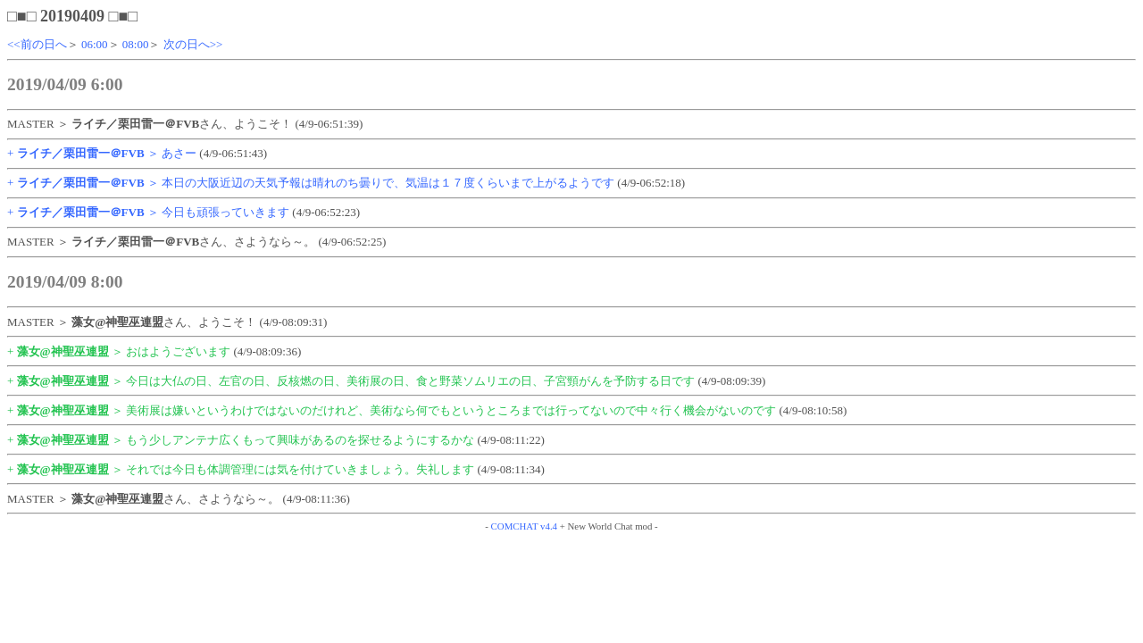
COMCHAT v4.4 (524, 526)
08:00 (135, 44)
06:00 (94, 44)
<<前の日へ (37, 44)
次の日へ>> (193, 44)
